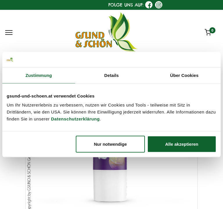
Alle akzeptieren (181, 144)
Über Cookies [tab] (184, 75)
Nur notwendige (110, 144)
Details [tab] (111, 75)
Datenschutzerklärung (75, 118)
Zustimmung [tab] (39, 75)
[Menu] (9, 32)
